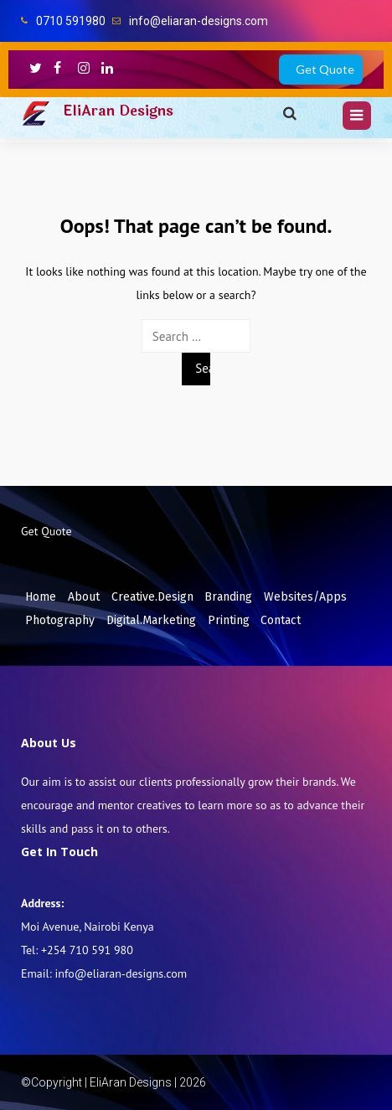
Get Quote (325, 69)
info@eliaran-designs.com (198, 21)
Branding (228, 597)
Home (40, 597)
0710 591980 (71, 21)
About (84, 597)
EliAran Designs (118, 111)
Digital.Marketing (151, 620)
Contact (280, 620)
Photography (60, 620)
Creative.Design (152, 597)
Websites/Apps (305, 597)
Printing (229, 620)
